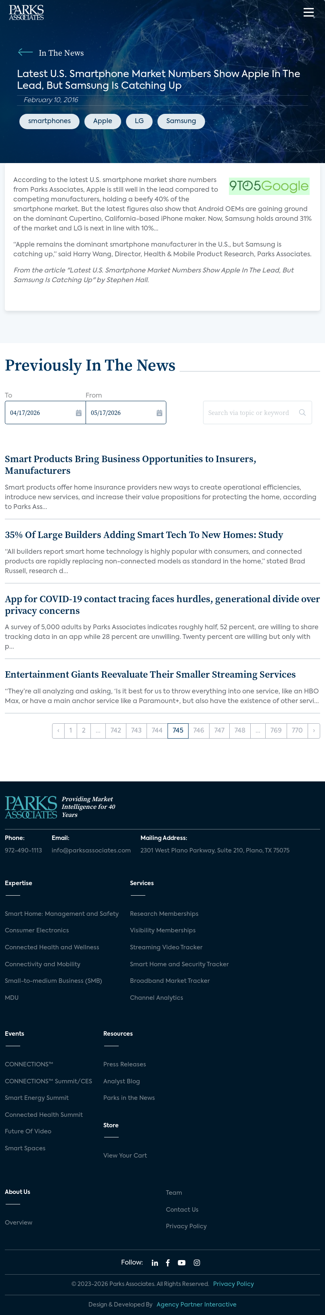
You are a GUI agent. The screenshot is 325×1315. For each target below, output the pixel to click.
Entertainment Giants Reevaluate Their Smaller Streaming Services (150, 674)
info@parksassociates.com (91, 851)
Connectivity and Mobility (42, 964)
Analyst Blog (121, 1082)
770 (297, 731)
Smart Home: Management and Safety (62, 914)
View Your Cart (125, 1156)
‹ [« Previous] (58, 731)
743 (136, 731)
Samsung (181, 121)
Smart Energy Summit (37, 1098)
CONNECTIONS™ (29, 1065)
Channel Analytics (156, 998)
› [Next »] (314, 731)
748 (240, 731)
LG (139, 121)
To (8, 396)
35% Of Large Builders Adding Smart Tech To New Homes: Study (144, 534)
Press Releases (124, 1065)
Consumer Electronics (37, 931)
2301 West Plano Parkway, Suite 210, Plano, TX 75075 (214, 851)
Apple (102, 121)
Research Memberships (164, 914)
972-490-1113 (23, 851)
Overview (18, 1223)
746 (198, 731)
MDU (12, 998)
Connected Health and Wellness (52, 948)
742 (116, 731)
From (94, 396)
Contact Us (182, 1210)
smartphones (49, 121)
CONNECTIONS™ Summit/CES (48, 1082)
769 (276, 731)
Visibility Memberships (163, 931)
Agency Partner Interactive (197, 1305)
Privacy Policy (186, 1226)
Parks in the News (129, 1098)
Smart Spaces (25, 1149)
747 (219, 731)
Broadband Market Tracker (170, 981)
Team (174, 1193)
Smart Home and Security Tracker (179, 964)
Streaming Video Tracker (166, 948)
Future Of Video (28, 1132)
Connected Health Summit (44, 1115)
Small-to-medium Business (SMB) (53, 981)
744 (157, 731)
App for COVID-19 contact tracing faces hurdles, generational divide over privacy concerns (162, 604)
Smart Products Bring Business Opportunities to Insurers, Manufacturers (130, 464)
